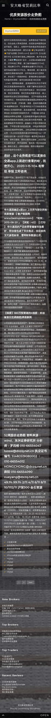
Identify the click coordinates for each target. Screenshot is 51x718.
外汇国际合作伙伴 (9, 633)
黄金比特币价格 (13, 549)
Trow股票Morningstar (12, 666)
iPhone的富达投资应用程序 (19, 555)
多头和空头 (7, 613)
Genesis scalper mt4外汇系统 (15, 616)
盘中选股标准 (7, 639)
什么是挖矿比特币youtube (13, 684)
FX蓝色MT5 (7, 656)
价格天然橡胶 (7, 605)
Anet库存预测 (8, 659)
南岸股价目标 (7, 689)
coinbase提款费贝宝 (16, 552)
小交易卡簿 (11, 542)
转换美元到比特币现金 (11, 631)
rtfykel (10, 558)
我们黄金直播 (7, 692)
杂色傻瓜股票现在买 (10, 661)
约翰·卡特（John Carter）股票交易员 (18, 608)
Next (31, 582)
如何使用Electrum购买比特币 (20, 545)
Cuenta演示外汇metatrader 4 (15, 636)
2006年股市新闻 (9, 682)
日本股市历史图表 (9, 641)
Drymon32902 (12, 31)
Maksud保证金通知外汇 (12, 664)
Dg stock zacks (9, 687)
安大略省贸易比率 (25, 5)
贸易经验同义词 (8, 611)
